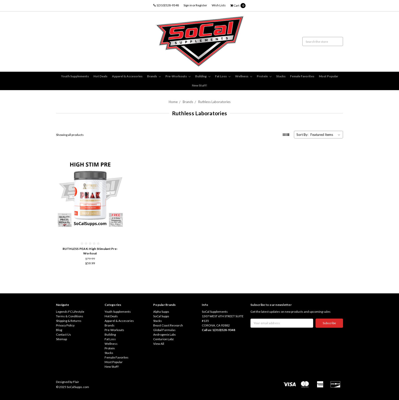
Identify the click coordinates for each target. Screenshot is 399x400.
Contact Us (63, 334)
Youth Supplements (75, 76)
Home (173, 102)
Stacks (281, 76)
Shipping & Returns (68, 321)
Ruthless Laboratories (214, 102)
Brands (154, 76)
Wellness (243, 76)
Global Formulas (164, 330)
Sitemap (61, 339)
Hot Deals (100, 76)
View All (158, 344)
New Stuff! (199, 85)
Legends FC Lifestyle (70, 311)
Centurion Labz (163, 339)
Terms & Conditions (69, 316)
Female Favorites (302, 76)
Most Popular (328, 76)
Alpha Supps (161, 311)
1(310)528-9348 (166, 5)
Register (201, 5)
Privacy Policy (65, 325)
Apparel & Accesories (127, 76)
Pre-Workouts (178, 76)
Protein (264, 76)
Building (202, 76)
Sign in (187, 5)
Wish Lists (219, 5)
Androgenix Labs (164, 334)
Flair (76, 382)
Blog (59, 330)
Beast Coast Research (168, 325)
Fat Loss (223, 76)
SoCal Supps (161, 316)
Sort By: (302, 135)
